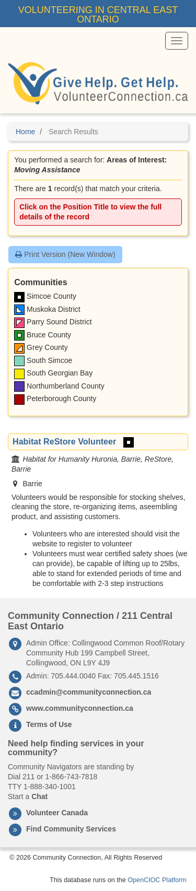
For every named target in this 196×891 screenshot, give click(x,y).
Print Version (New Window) (65, 254)
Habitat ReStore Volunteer (64, 441)
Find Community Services (71, 829)
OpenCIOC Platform (157, 880)
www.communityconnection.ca (79, 708)
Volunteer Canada (57, 812)
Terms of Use (49, 724)
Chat (39, 796)
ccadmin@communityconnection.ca (88, 692)
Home (25, 131)
